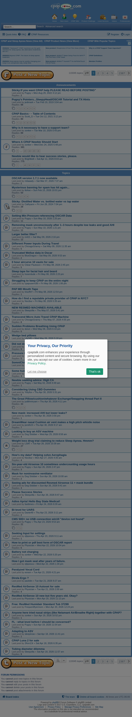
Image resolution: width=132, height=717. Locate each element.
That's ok (94, 371)
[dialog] (66, 358)
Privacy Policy (37, 363)
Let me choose (37, 371)
